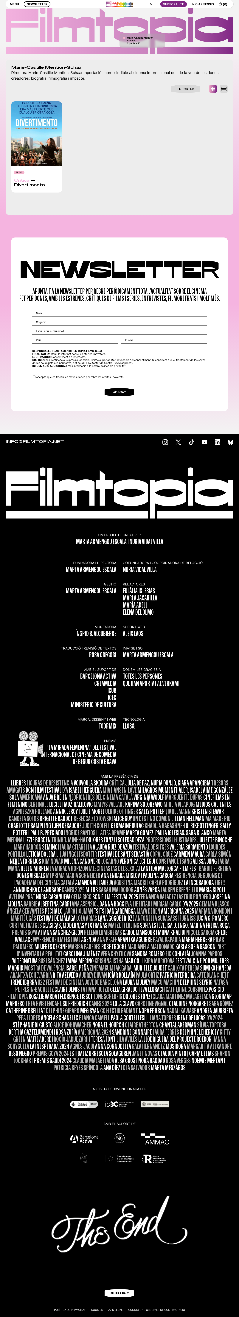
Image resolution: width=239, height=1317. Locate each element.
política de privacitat (112, 365)
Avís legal (115, 1309)
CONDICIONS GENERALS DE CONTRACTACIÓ (156, 1309)
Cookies (97, 1309)
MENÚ (14, 6)
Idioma (129, 340)
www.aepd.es (123, 362)
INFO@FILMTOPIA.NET (35, 442)
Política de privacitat (70, 1309)
